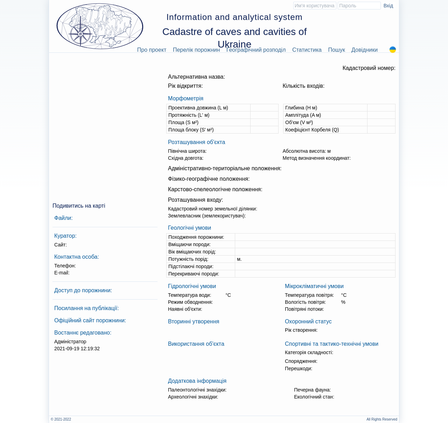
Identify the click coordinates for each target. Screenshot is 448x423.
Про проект (152, 50)
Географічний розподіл (256, 50)
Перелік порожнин (196, 50)
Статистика (307, 50)
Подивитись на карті (78, 206)
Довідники (364, 50)
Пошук (336, 50)
